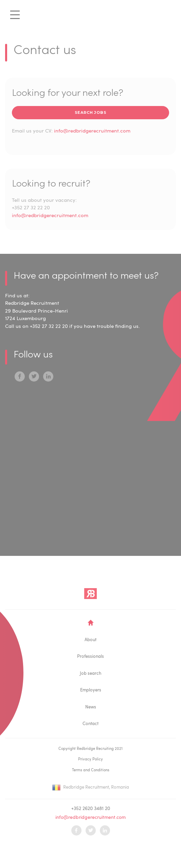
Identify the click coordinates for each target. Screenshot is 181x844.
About (90, 640)
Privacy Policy (90, 759)
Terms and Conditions (90, 770)
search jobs (91, 112)
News (90, 707)
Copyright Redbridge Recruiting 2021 (90, 749)
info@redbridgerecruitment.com (92, 131)
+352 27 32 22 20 (31, 208)
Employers (90, 690)
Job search (90, 673)
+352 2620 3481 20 (90, 808)
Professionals (90, 656)
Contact (90, 724)
